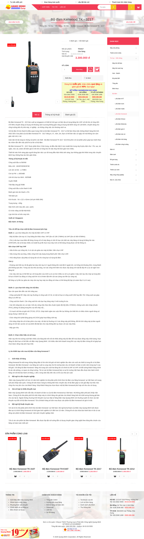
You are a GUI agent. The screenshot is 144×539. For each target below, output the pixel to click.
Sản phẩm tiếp (130, 22)
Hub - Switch (116, 73)
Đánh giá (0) (70, 115)
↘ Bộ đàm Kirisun (118, 119)
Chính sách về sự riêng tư (19, 507)
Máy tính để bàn (117, 63)
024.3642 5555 (69, 94)
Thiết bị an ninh (114, 170)
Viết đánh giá (83, 41)
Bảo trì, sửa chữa (115, 180)
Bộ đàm (66, 26)
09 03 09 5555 (88, 526)
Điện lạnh (113, 154)
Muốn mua (67, 78)
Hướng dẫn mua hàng (54, 502)
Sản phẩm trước (14, 22)
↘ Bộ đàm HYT (118, 98)
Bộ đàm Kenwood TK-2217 (88, 469)
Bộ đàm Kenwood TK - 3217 (94, 26)
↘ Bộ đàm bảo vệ (118, 134)
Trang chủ (43, 26)
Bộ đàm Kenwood (77, 26)
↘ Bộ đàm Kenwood (119, 114)
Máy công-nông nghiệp (117, 175)
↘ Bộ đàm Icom (118, 104)
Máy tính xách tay (117, 68)
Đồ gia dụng (113, 159)
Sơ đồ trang (50, 512)
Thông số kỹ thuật (52, 115)
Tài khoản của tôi (86, 500)
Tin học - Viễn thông (55, 26)
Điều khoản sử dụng (17, 510)
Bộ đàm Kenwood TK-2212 (122, 469)
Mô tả (37, 115)
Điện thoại (115, 88)
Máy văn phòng (114, 48)
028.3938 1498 (97, 94)
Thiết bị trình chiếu (115, 53)
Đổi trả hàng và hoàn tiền (55, 505)
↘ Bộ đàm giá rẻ (118, 129)
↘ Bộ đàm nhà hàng (119, 139)
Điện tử (112, 149)
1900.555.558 (70, 526)
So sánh (87, 78)
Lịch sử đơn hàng (86, 502)
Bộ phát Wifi (116, 78)
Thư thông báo (85, 507)
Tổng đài (115, 83)
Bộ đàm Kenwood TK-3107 (22, 469)
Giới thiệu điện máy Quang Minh (21, 500)
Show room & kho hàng (18, 502)
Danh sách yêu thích (87, 505)
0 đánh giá (73, 41)
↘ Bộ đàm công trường (120, 144)
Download (49, 507)
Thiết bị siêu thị (114, 164)
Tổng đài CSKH (51, 500)
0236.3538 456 (83, 94)
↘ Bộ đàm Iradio (118, 109)
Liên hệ (49, 510)
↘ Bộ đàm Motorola (119, 124)
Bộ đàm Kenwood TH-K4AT (55, 469)
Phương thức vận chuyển (19, 505)
